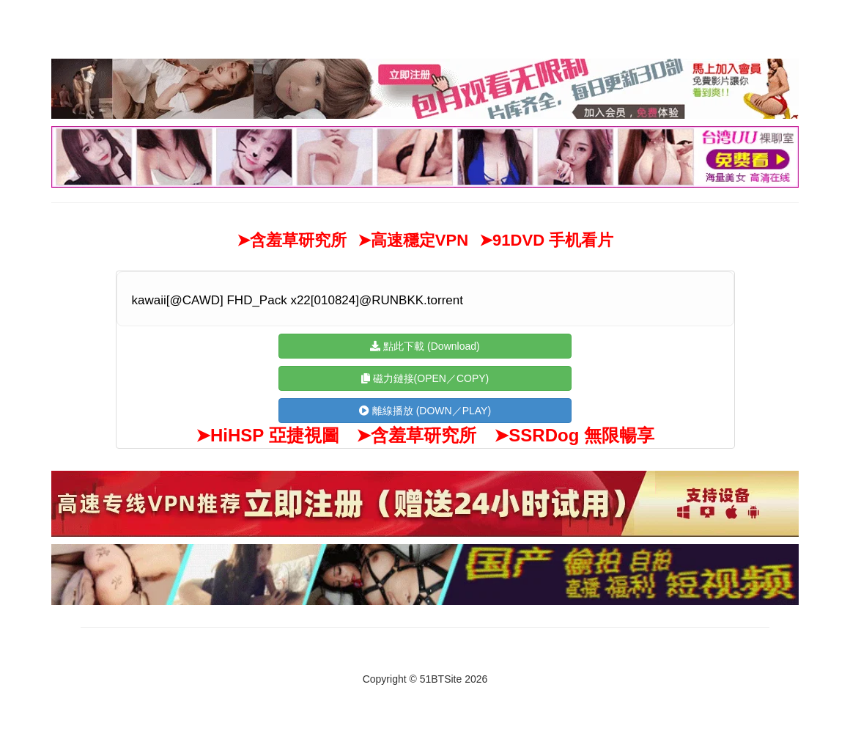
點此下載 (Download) (424, 346)
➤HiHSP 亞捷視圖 (267, 435)
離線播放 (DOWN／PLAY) (425, 410)
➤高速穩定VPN (413, 240)
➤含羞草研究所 (292, 240)
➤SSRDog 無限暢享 (574, 435)
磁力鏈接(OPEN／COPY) (425, 378)
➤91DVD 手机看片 (546, 240)
